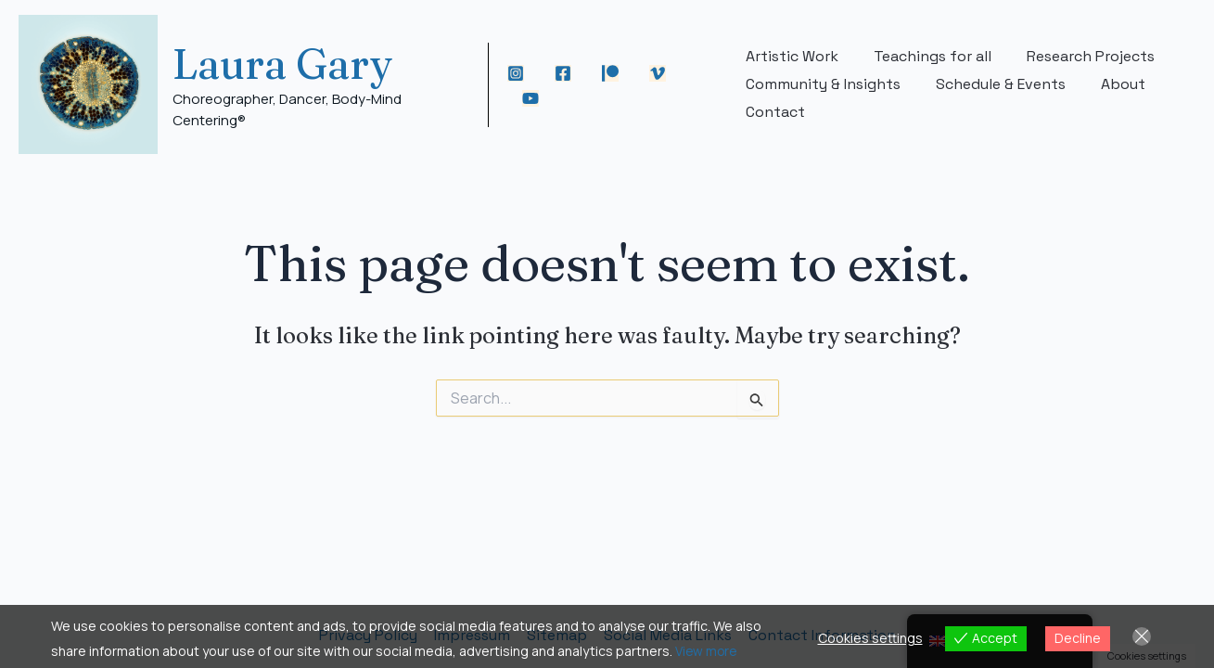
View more (707, 651)
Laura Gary (283, 63)
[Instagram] (517, 73)
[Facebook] (564, 73)
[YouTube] (532, 98)
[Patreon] (612, 73)
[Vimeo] (659, 73)
